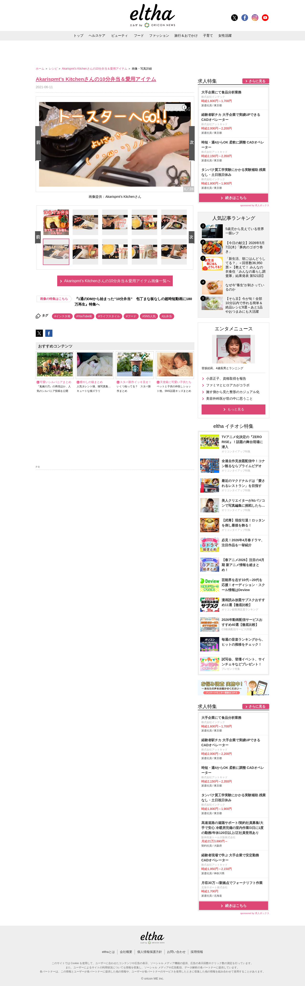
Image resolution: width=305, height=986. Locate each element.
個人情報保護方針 (149, 952)
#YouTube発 (84, 316)
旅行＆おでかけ (186, 35)
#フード (131, 316)
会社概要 (126, 952)
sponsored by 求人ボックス (254, 205)
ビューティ (119, 35)
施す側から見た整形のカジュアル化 (232, 392)
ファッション (159, 35)
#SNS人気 (148, 316)
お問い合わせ (176, 952)
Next (193, 143)
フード (139, 35)
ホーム (40, 68)
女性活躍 (225, 35)
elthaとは (108, 952)
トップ (78, 35)
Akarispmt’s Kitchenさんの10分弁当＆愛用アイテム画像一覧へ (117, 281)
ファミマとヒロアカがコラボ (227, 385)
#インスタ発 (62, 316)
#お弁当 (167, 316)
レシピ (53, 68)
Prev (39, 143)
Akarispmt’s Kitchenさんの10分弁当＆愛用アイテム (95, 68)
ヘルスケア (97, 35)
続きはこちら (236, 198)
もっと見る (236, 409)
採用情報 (197, 952)
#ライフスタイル (109, 316)
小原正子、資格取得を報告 (226, 378)
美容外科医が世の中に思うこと (229, 398)
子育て (208, 35)
